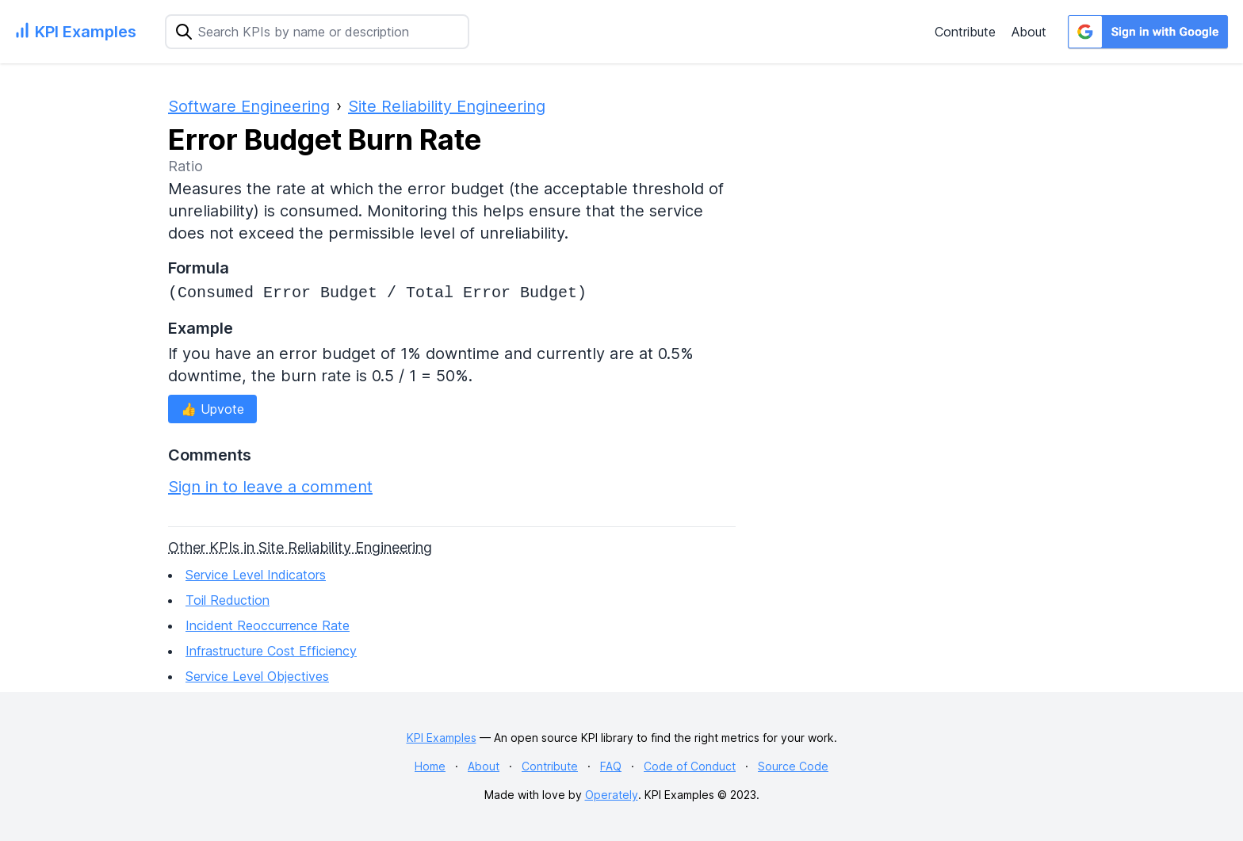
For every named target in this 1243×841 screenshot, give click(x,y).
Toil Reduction (227, 600)
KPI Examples (441, 737)
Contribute (965, 32)
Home (430, 766)
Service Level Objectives (257, 676)
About (1029, 32)
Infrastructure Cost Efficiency (271, 651)
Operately (611, 794)
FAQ (611, 766)
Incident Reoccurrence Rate (267, 625)
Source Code (793, 766)
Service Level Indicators (255, 575)
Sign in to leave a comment (270, 486)
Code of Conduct (690, 766)
